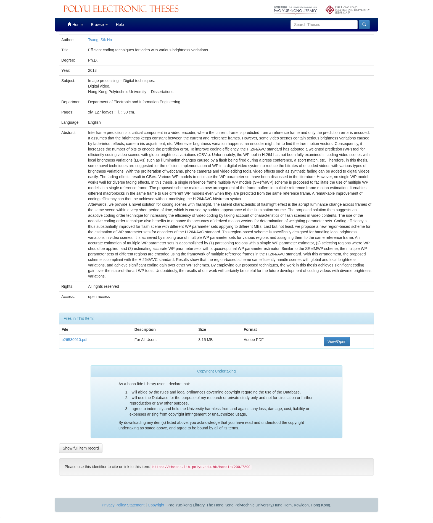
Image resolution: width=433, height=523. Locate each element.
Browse (99, 24)
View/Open (337, 341)
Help (120, 24)
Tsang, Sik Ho (100, 40)
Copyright (156, 505)
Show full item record (81, 448)
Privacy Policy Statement (123, 505)
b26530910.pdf (74, 339)
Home (75, 24)
